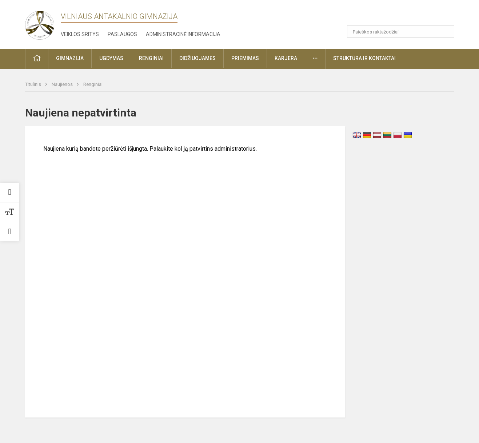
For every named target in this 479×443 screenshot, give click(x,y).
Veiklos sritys (80, 34)
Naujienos (63, 84)
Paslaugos (122, 34)
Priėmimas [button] (245, 58)
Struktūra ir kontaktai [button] (364, 58)
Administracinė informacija (183, 34)
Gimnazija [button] (70, 58)
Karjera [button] (286, 58)
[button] (419, 15)
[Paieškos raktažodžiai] (400, 31)
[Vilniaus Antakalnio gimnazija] (39, 23)
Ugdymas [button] (111, 58)
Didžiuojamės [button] (197, 58)
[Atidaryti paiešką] (446, 31)
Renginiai (93, 84)
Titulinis (33, 84)
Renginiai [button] (151, 58)
